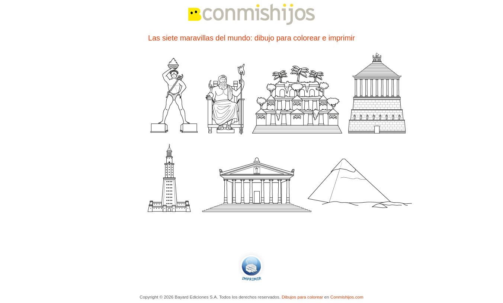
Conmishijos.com (346, 296)
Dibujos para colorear (302, 296)
